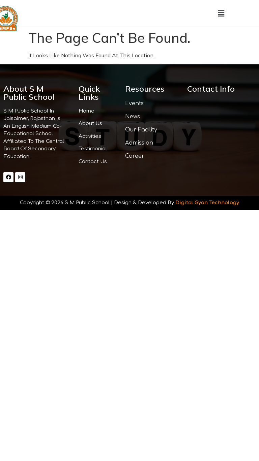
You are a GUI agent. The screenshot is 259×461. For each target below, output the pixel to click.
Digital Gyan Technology (207, 203)
